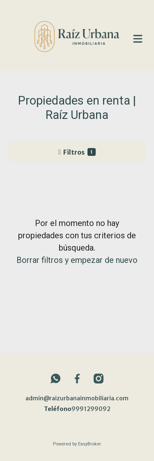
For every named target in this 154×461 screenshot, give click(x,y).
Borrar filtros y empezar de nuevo (77, 260)
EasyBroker (89, 444)
